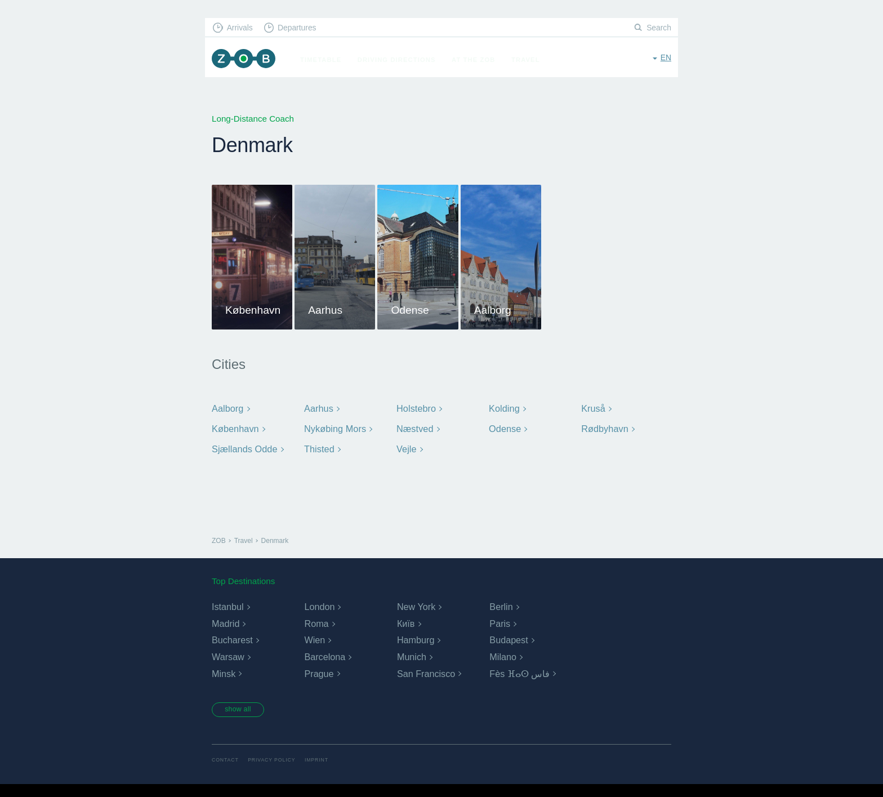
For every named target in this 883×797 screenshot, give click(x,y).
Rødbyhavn (603, 620)
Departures (304, 28)
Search (657, 28)
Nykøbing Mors (333, 620)
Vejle (406, 639)
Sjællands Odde (243, 639)
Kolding (503, 600)
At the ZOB (480, 59)
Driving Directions (403, 59)
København (234, 620)
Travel (532, 59)
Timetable (326, 59)
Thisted (318, 639)
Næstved (413, 620)
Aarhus (318, 600)
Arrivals (242, 28)
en (665, 59)
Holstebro (415, 600)
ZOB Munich (247, 60)
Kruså (592, 600)
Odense (504, 620)
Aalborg (227, 600)
